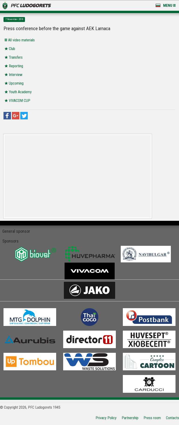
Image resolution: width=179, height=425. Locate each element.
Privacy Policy (106, 418)
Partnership (130, 418)
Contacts (172, 418)
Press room (152, 418)
